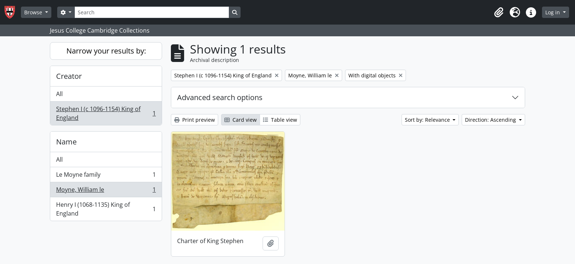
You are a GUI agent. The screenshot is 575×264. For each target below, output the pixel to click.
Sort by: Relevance (428, 119)
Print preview (194, 119)
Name (66, 142)
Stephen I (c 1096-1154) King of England (106, 113)
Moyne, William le (106, 191)
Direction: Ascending (491, 119)
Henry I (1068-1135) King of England (106, 209)
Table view (280, 119)
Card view (240, 119)
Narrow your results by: (106, 51)
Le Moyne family (106, 176)
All (59, 94)
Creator (69, 76)
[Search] (151, 12)
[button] (499, 12)
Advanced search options (220, 97)
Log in (553, 12)
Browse (34, 12)
